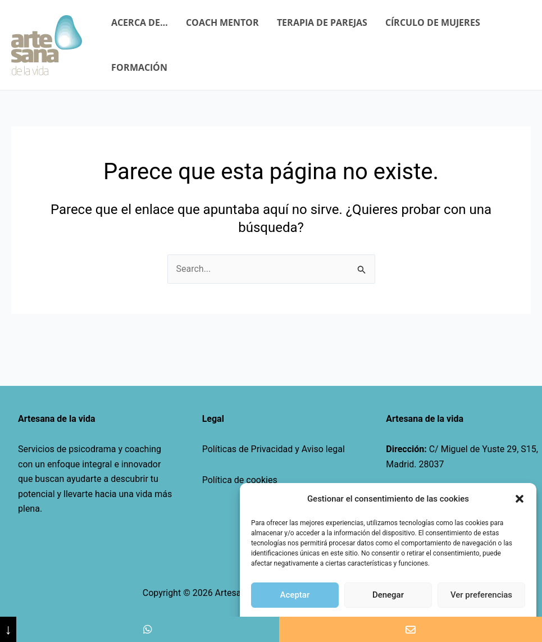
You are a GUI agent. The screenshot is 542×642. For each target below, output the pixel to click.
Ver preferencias (481, 595)
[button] (519, 498)
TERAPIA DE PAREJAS (322, 22)
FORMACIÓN (139, 67)
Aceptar (295, 595)
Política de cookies (239, 480)
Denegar (388, 595)
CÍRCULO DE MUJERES (432, 22)
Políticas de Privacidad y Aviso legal (273, 449)
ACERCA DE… (139, 22)
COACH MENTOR (222, 22)
